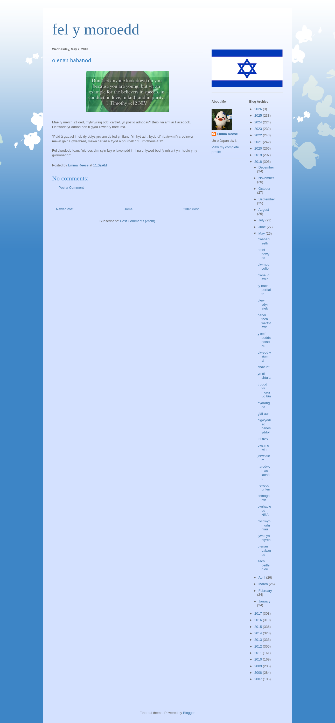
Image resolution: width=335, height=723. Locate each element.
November (266, 178)
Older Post (191, 209)
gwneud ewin (263, 277)
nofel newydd (263, 254)
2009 (258, 666)
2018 (258, 162)
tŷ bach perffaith (264, 290)
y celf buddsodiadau (263, 340)
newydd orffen (263, 487)
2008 (258, 673)
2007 (258, 679)
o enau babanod (264, 550)
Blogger (188, 713)
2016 (258, 620)
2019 (258, 155)
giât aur (263, 414)
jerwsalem (263, 458)
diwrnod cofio (263, 267)
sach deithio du (263, 565)
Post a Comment (71, 187)
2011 (258, 653)
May (262, 233)
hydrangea (263, 405)
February (265, 591)
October (264, 189)
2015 (258, 627)
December (266, 167)
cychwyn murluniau (263, 525)
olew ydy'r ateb (262, 304)
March (264, 584)
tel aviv (262, 439)
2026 (258, 109)
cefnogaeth (263, 498)
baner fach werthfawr (263, 321)
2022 (258, 135)
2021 (258, 142)
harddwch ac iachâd (263, 473)
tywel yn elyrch (263, 538)
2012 (258, 646)
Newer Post (64, 209)
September (267, 199)
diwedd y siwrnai (264, 356)
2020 (258, 148)
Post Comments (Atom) (137, 221)
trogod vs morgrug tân (264, 390)
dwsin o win (263, 448)
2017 (258, 613)
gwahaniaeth (263, 241)
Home (128, 209)
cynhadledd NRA (264, 510)
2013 (258, 640)
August (264, 210)
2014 (258, 633)
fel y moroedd (95, 29)
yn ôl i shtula (263, 376)
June (263, 227)
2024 (258, 122)
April (262, 577)
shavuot (263, 367)
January (264, 601)
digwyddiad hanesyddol (264, 426)
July (262, 220)
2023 (258, 129)
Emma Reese (227, 134)
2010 (258, 659)
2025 (258, 115)
